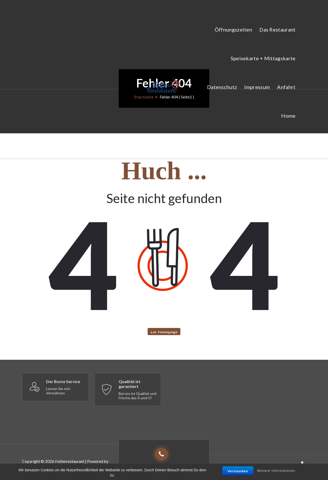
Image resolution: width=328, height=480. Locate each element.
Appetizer (31, 469)
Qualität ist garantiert (129, 384)
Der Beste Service (63, 381)
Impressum (257, 87)
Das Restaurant (277, 29)
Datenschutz (222, 87)
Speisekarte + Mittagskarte (263, 58)
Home (288, 116)
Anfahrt (286, 87)
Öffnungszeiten (233, 29)
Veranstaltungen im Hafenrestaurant (252, 144)
